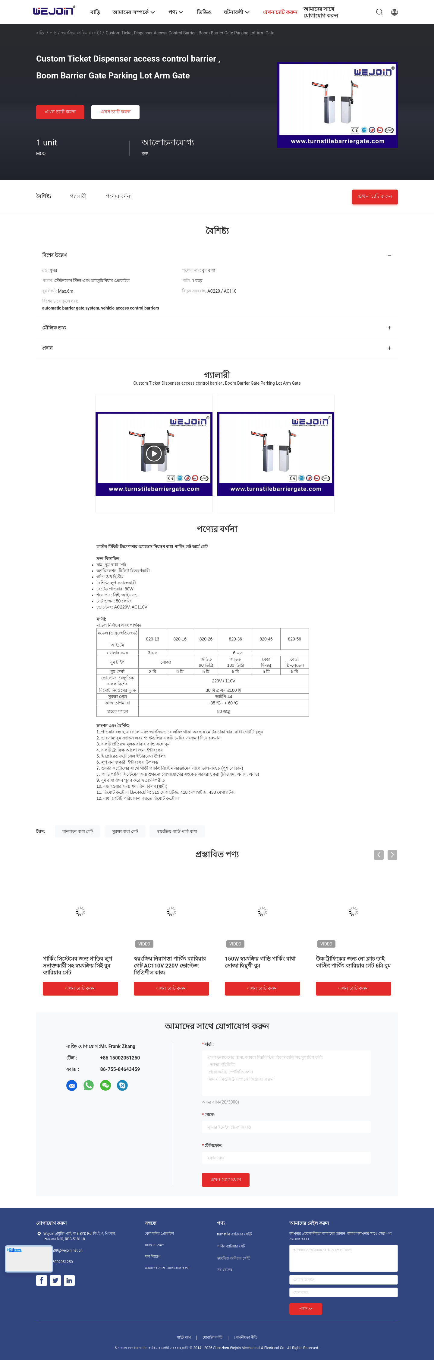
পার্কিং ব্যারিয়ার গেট (231, 1246)
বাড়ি (40, 32)
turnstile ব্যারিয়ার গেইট (234, 1234)
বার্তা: (209, 1044)
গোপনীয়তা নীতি (245, 1337)
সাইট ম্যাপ (184, 1337)
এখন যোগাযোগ (225, 1179)
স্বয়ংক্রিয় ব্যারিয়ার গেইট (81, 32)
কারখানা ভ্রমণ (154, 1245)
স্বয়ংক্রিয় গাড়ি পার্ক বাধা (177, 831)
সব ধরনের (224, 1270)
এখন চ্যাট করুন (60, 112)
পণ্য (53, 32)
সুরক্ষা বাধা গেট (125, 831)
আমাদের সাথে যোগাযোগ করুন (167, 1268)
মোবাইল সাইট (213, 1337)
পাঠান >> (305, 1309)
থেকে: (209, 1114)
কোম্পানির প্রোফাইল (159, 1233)
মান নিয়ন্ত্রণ (152, 1256)
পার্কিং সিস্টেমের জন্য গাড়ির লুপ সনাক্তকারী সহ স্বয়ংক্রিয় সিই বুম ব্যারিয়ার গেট (77, 965)
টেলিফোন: (213, 1145)
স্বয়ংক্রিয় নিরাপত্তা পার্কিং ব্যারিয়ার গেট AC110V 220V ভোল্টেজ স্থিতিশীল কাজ (170, 965)
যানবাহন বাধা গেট (77, 831)
